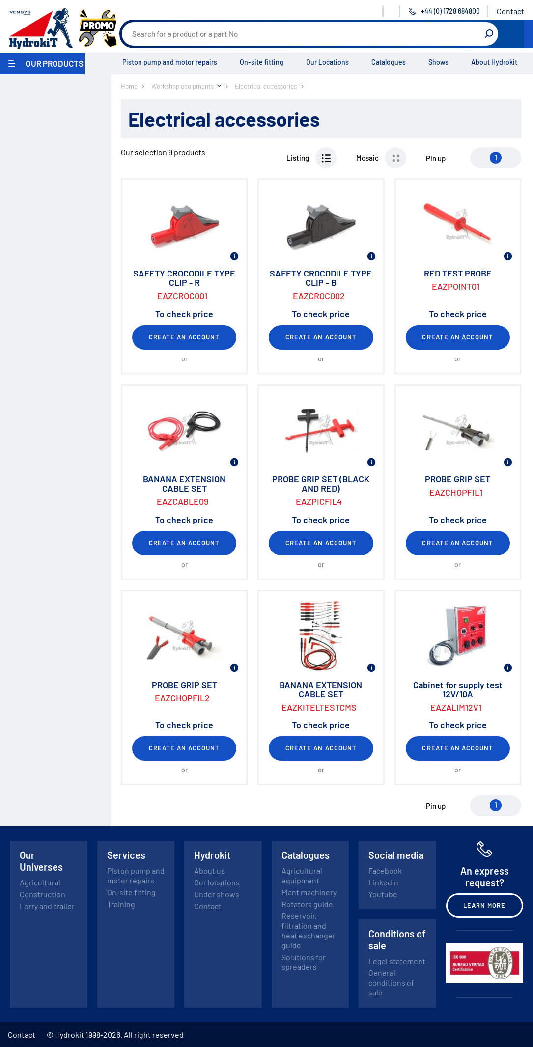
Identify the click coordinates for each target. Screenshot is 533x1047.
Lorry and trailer (47, 905)
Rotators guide (307, 904)
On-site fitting (261, 62)
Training (121, 904)
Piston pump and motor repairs (169, 62)
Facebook (385, 870)
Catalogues (388, 62)
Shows (438, 62)
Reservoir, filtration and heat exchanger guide (308, 930)
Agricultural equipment (301, 875)
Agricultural (40, 882)
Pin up (436, 158)
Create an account (184, 337)
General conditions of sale (391, 982)
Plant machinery (309, 892)
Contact (510, 11)
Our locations (217, 882)
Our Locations (327, 62)
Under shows (216, 894)
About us (209, 870)
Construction (42, 894)
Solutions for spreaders (303, 961)
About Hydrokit (494, 62)
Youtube (382, 894)
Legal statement (396, 960)
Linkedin (383, 882)
